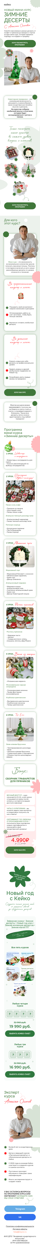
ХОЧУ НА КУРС (20, 392)
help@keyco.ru (19, 1232)
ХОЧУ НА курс (20, 850)
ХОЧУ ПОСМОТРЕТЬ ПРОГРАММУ (20, 206)
